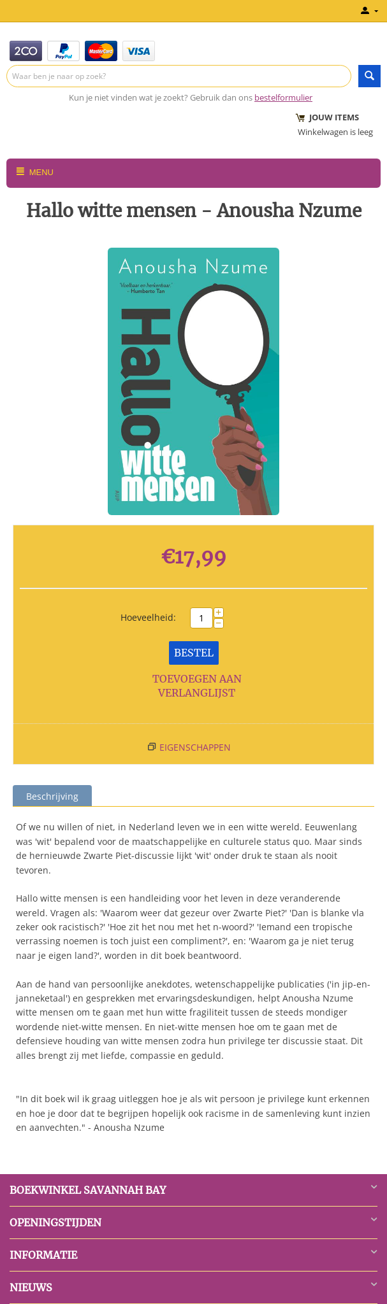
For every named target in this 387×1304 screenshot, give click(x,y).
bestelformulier (283, 97)
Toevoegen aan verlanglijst (197, 686)
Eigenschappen (195, 747)
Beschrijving (52, 796)
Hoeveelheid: (148, 617)
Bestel (194, 652)
